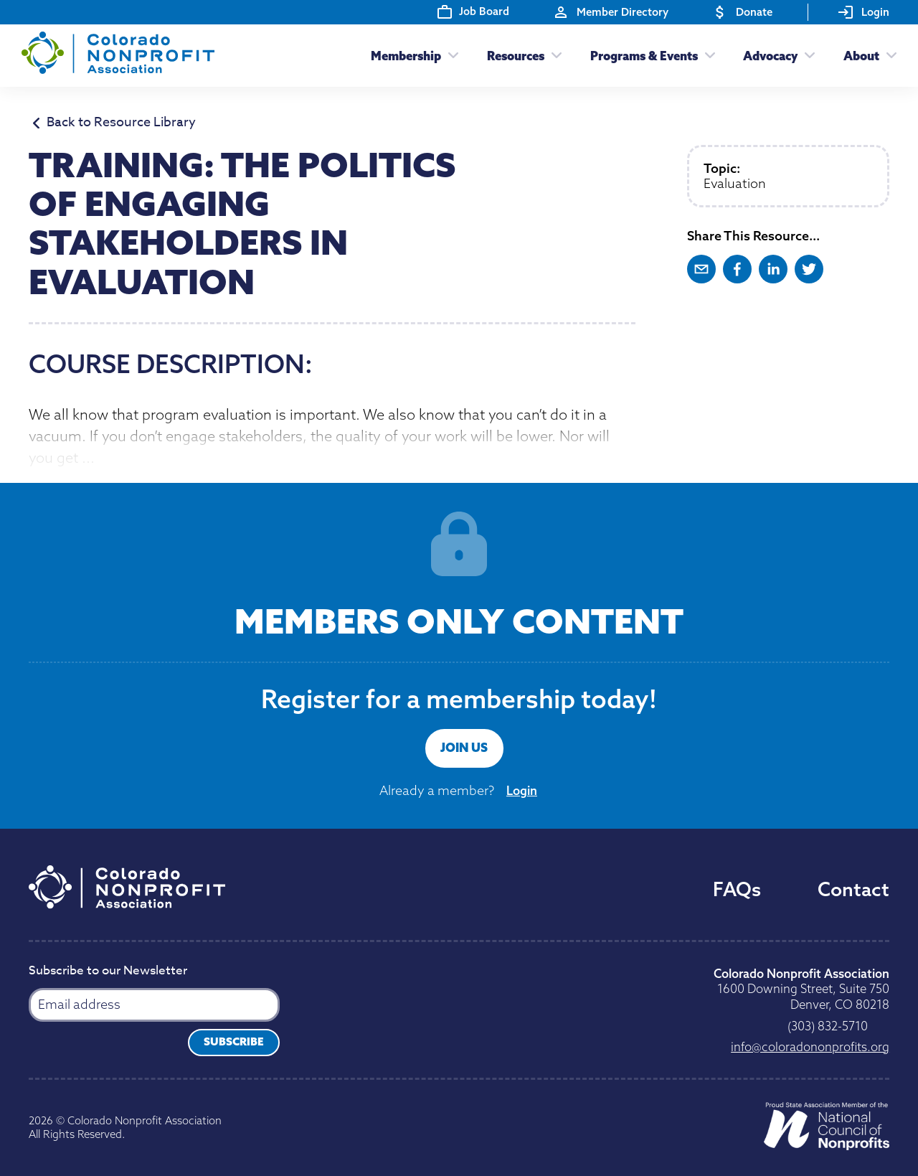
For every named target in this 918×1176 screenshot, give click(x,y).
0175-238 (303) (827, 1025)
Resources (515, 55)
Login (863, 12)
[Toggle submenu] (449, 55)
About (861, 55)
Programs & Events (644, 55)
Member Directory (610, 12)
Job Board (473, 11)
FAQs (737, 889)
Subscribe (234, 1041)
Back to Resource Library (114, 123)
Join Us (464, 747)
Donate (741, 12)
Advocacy (770, 55)
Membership (406, 55)
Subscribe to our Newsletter (108, 971)
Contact (853, 889)
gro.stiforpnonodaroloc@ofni (810, 1046)
